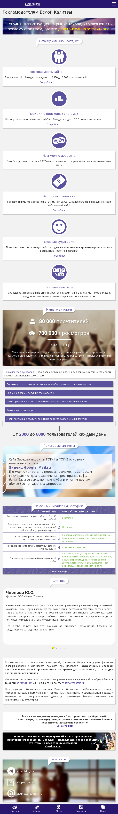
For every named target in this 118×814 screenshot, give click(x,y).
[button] (53, 648)
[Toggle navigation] (114, 3)
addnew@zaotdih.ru (29, 793)
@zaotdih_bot (24, 682)
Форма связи (25, 782)
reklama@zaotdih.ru (73, 682)
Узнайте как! (65, 725)
